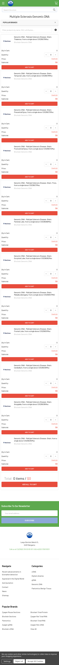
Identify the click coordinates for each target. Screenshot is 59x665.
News (4, 591)
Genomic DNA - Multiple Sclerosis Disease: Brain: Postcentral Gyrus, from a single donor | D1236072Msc (34, 147)
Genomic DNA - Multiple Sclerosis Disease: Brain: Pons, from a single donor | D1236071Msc (35, 184)
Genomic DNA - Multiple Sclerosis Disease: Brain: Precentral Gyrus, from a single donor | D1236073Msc (34, 111)
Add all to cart (29, 484)
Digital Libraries (38, 576)
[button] (55, 30)
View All (33, 629)
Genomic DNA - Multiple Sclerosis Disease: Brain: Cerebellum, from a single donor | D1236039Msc (33, 366)
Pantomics (6, 620)
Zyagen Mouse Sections (11, 612)
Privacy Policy (29, 650)
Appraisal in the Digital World (13, 579)
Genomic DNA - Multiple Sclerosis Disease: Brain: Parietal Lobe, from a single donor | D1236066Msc (33, 220)
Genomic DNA (37, 584)
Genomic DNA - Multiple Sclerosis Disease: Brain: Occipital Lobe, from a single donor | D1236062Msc (33, 257)
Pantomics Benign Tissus (41, 588)
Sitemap (5, 595)
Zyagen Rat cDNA (37, 625)
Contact (5, 587)
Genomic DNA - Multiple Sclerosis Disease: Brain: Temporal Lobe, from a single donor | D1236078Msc (33, 74)
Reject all (19, 661)
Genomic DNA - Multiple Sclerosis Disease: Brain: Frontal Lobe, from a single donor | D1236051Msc (33, 330)
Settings (7, 661)
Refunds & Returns (29, 647)
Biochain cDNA (8, 629)
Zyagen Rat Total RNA (38, 616)
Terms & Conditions (29, 641)
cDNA (34, 572)
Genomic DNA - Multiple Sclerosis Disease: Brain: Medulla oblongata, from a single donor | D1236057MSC (34, 293)
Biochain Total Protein (39, 612)
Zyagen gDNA (7, 625)
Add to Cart (29, 67)
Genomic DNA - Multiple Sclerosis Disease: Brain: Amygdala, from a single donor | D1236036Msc (33, 403)
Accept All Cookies (35, 661)
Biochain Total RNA (37, 620)
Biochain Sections (9, 616)
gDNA (34, 580)
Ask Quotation (7, 583)
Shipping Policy (29, 644)
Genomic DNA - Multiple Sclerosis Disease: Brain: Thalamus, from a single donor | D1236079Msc (33, 38)
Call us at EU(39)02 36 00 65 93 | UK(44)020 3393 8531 (29, 549)
